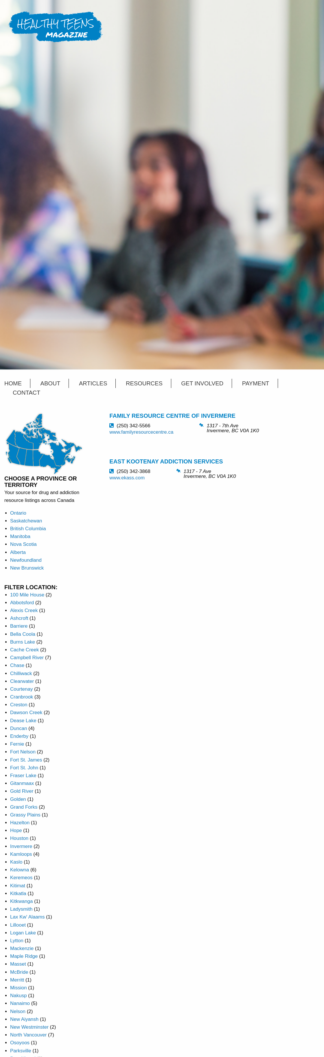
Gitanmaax (22, 783)
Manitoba (20, 536)
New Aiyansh (24, 1019)
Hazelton (20, 822)
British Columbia (28, 528)
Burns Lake (22, 642)
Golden (18, 799)
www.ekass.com (127, 478)
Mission (18, 988)
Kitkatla (18, 893)
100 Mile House (27, 595)
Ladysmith (21, 909)
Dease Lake (23, 720)
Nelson (17, 1011)
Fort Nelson (23, 752)
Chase (17, 665)
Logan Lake (23, 933)
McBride (19, 972)
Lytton (16, 940)
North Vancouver (28, 1035)
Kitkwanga (21, 901)
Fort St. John (24, 767)
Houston (19, 838)
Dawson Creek (26, 712)
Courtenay (21, 689)
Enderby (19, 736)
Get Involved (202, 383)
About (50, 383)
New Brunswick (27, 568)
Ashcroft (19, 618)
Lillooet (18, 925)
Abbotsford (22, 602)
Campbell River (27, 657)
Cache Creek (24, 650)
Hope (16, 830)
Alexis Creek (24, 610)
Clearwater (22, 681)
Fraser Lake (23, 775)
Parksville (20, 1051)
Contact (26, 392)
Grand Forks (23, 807)
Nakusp (18, 995)
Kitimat (17, 885)
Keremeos (21, 877)
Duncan (18, 728)
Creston (18, 704)
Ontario (18, 513)
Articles (93, 383)
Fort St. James (26, 760)
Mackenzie (22, 948)
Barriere (18, 626)
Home (13, 383)
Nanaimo (20, 1003)
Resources (144, 383)
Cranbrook (21, 697)
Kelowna (19, 870)
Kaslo (16, 862)
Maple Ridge (24, 956)
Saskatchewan (26, 521)
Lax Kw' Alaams (27, 917)
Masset (18, 964)
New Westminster (29, 1027)
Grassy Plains (25, 815)
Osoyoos (20, 1042)
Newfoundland (26, 560)
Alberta (18, 552)
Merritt (17, 980)
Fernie (17, 744)
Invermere (21, 846)
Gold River (21, 791)
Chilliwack (21, 673)
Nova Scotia (23, 544)
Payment (255, 383)
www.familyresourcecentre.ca (141, 432)
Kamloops (21, 854)
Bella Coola (22, 634)
